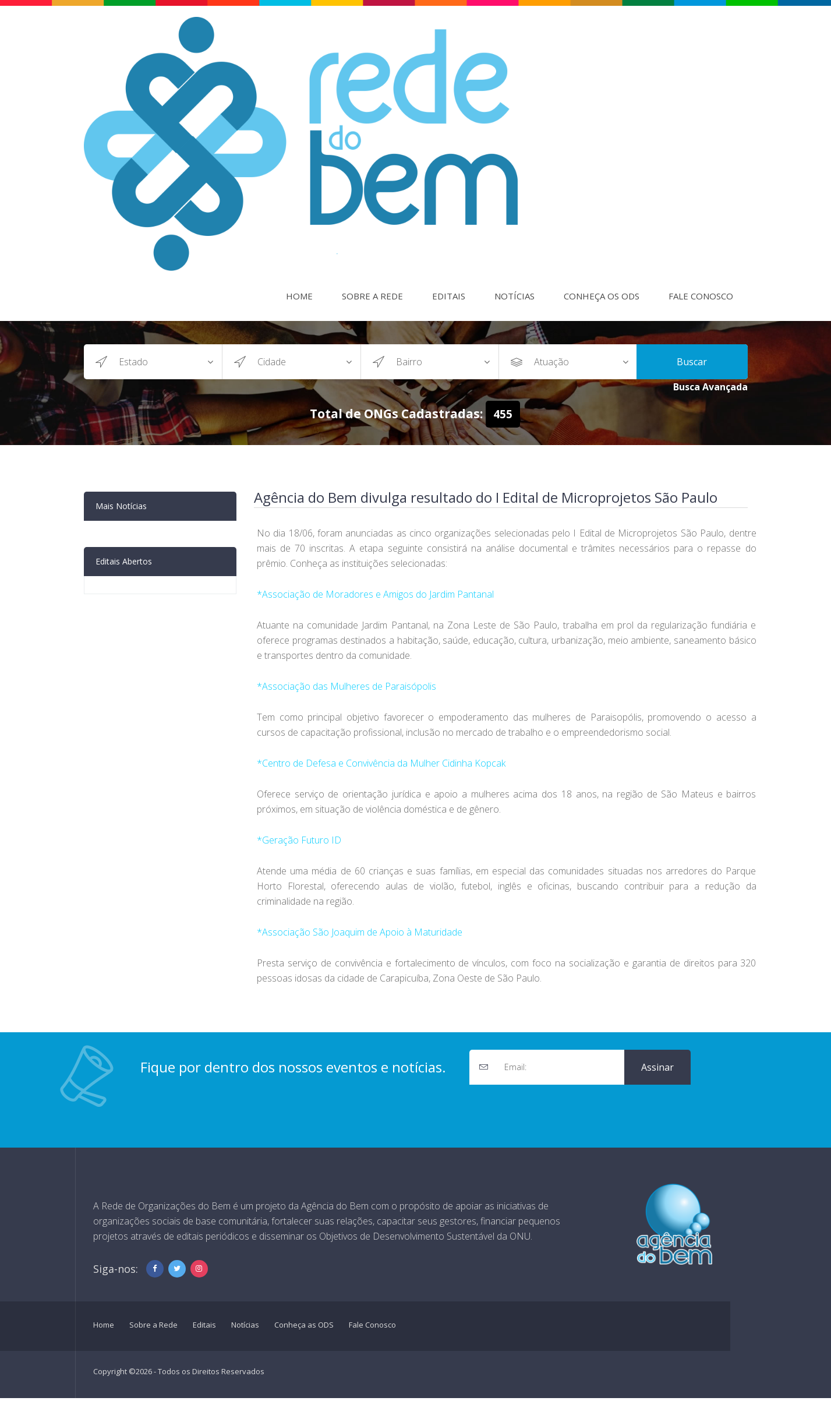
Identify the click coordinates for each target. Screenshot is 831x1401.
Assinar (657, 1067)
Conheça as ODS (304, 1324)
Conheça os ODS (601, 296)
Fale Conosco (701, 296)
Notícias (514, 296)
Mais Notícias (121, 505)
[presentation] (557, 1107)
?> (170, 361)
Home (299, 296)
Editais (448, 296)
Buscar (692, 361)
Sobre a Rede (372, 296)
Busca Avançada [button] (710, 386)
